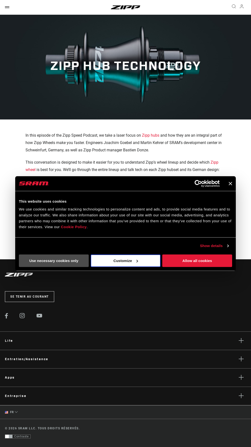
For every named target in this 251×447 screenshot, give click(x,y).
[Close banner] (230, 183)
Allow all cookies (197, 261)
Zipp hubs (150, 135)
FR (9, 412)
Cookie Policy (74, 227)
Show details (211, 246)
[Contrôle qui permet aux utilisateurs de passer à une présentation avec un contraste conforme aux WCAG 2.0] (18, 436)
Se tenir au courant (29, 296)
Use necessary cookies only (53, 261)
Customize (125, 261)
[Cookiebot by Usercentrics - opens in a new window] (198, 183)
